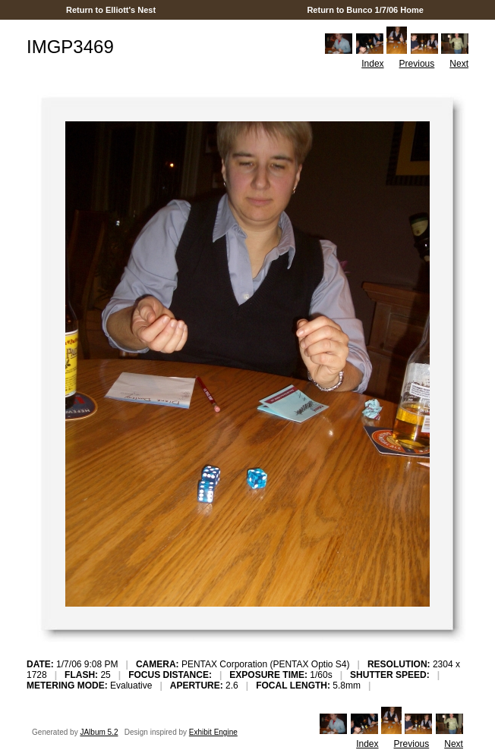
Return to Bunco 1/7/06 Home (365, 9)
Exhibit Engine (213, 732)
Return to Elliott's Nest (110, 9)
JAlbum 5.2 (99, 732)
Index (372, 63)
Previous (417, 63)
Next (458, 63)
